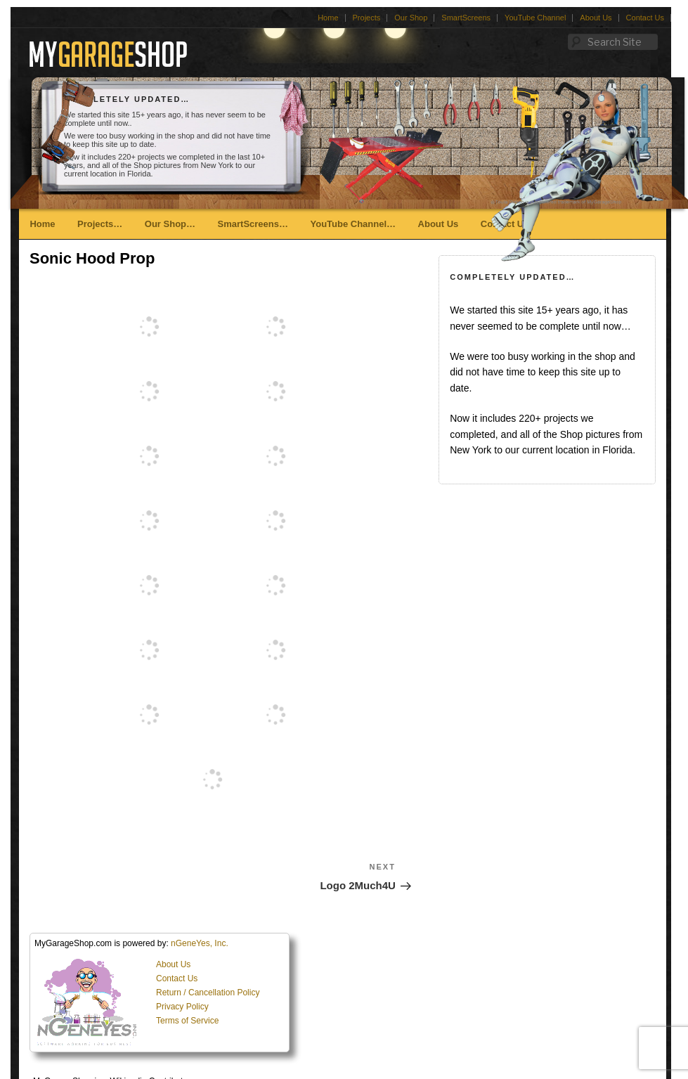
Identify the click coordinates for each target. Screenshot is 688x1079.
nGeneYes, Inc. (199, 943)
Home (328, 17)
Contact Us (645, 17)
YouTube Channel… (353, 224)
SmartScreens (466, 17)
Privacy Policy (182, 1007)
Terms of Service (187, 1021)
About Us (595, 17)
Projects (367, 17)
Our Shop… (170, 224)
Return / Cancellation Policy (207, 992)
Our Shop (410, 17)
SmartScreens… (253, 224)
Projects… (99, 224)
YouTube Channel (535, 17)
